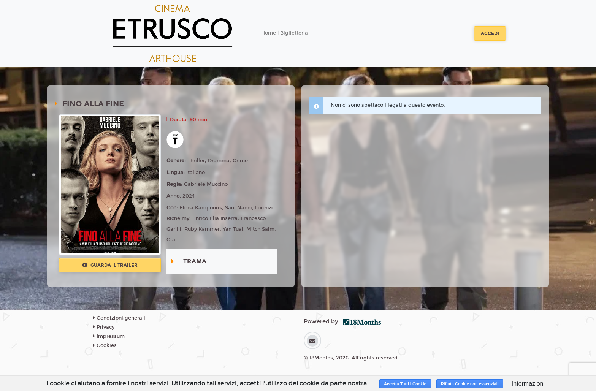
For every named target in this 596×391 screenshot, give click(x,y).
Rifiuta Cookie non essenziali (470, 384)
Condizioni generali (119, 318)
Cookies (105, 345)
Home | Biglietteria (284, 33)
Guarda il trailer (110, 265)
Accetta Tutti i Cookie (405, 384)
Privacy (103, 327)
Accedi (490, 33)
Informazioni (528, 383)
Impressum (109, 336)
